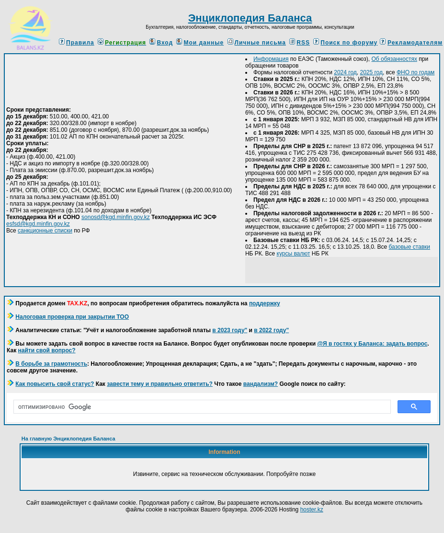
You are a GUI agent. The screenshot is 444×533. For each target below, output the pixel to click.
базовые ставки (410, 246)
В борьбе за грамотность (51, 363)
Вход (161, 42)
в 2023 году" (229, 330)
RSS (299, 42)
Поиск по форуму (345, 42)
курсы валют (293, 253)
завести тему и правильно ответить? (160, 384)
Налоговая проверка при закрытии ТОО (72, 316)
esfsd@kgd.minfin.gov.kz (38, 223)
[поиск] (201, 407)
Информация (270, 59)
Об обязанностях (394, 59)
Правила (76, 42)
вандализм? (260, 384)
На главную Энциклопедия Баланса (68, 438)
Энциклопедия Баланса (250, 18)
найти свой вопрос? (46, 350)
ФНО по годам (415, 72)
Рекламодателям (415, 42)
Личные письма (257, 42)
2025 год (371, 72)
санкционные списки (45, 230)
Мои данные (200, 42)
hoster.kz (311, 509)
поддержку (264, 303)
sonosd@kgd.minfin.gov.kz (115, 217)
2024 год (345, 72)
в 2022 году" (271, 330)
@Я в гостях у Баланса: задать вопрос (372, 343)
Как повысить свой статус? (54, 384)
